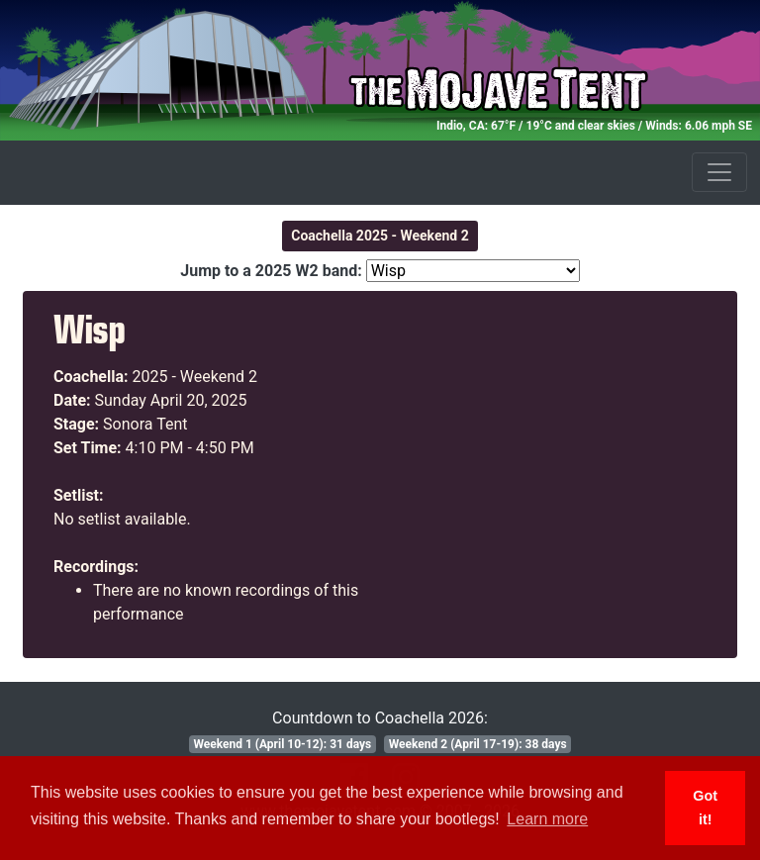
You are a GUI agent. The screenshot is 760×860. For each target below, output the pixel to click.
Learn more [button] (547, 819)
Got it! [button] (705, 807)
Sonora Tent (145, 424)
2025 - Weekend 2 (195, 376)
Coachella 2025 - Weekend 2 (380, 235)
